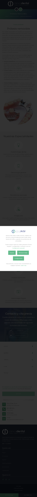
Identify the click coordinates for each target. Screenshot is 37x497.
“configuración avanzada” (18, 248)
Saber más (23, 265)
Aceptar (12, 253)
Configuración (18, 258)
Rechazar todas (23, 253)
